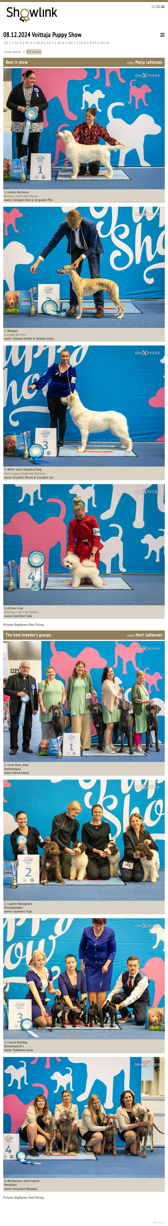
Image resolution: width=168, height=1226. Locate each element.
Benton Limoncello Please (21, 196)
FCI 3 (29, 43)
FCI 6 (61, 43)
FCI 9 (93, 43)
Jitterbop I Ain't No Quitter (21, 612)
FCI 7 (71, 43)
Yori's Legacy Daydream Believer (25, 473)
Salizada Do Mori (15, 335)
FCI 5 (50, 43)
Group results (12, 52)
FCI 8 (82, 43)
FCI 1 (7, 43)
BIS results (34, 52)
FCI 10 (105, 43)
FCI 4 (39, 43)
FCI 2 (18, 43)
